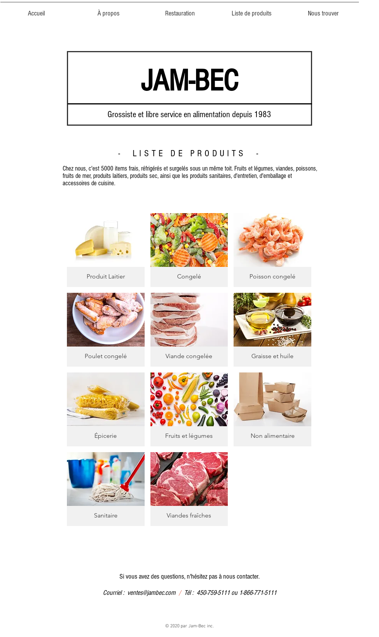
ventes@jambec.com (151, 593)
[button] (370, 16)
